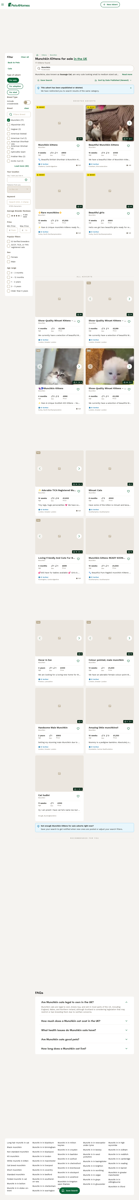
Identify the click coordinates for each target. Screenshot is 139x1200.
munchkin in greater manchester (117, 1173)
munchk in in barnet (117, 1168)
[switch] (27, 102)
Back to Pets (14, 62)
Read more (127, 74)
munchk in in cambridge (119, 1159)
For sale (13, 80)
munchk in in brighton (93, 1166)
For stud (13, 92)
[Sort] (113, 80)
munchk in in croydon (67, 1150)
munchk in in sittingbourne (114, 1180)
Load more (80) (21, 166)
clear (26, 108)
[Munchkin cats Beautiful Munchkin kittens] (110, 123)
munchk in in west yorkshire (91, 1155)
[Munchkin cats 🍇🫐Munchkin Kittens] (59, 366)
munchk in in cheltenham (44, 1186)
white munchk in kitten (17, 1161)
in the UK (80, 59)
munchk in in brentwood (69, 1168)
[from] (14, 230)
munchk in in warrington (43, 1191)
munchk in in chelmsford (69, 1163)
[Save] (78, 145)
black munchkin (14, 1147)
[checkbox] (8, 120)
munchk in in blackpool (43, 1152)
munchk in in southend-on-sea (43, 1180)
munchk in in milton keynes (67, 1144)
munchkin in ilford (116, 1186)
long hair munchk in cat (18, 1143)
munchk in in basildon (68, 1154)
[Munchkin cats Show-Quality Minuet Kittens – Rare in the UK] (110, 366)
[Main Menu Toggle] (2, 4)
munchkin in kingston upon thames (67, 1182)
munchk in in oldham (118, 1150)
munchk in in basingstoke (94, 1161)
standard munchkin (16, 1174)
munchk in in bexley (92, 1150)
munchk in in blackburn (43, 1143)
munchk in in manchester (44, 1161)
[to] (27, 230)
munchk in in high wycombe (116, 1144)
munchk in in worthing (93, 1170)
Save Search (44, 80)
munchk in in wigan (92, 1175)
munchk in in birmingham (43, 1147)
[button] (110, 123)
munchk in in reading (117, 1163)
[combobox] (15, 179)
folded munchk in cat (17, 1179)
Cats (10, 69)
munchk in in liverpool (42, 1165)
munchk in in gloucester (94, 1184)
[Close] (131, 88)
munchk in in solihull (67, 1159)
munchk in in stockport (68, 1172)
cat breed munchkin (16, 1165)
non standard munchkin (18, 1152)
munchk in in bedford (42, 1174)
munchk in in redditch (118, 1154)
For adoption (15, 86)
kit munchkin (13, 1156)
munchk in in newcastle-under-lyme (94, 1144)
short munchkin (14, 1170)
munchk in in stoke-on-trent (18, 1189)
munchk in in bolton (16, 1183)
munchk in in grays (91, 1179)
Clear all (25, 57)
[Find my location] (26, 179)
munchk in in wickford (68, 1177)
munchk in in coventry (42, 1170)
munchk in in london (41, 1156)
